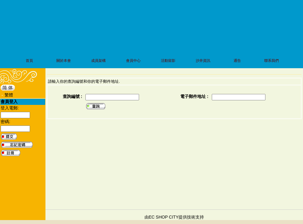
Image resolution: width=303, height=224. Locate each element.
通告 (237, 61)
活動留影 (168, 61)
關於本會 (63, 61)
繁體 (9, 94)
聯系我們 (271, 61)
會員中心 (133, 61)
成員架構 (98, 61)
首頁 (29, 61)
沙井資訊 (203, 61)
